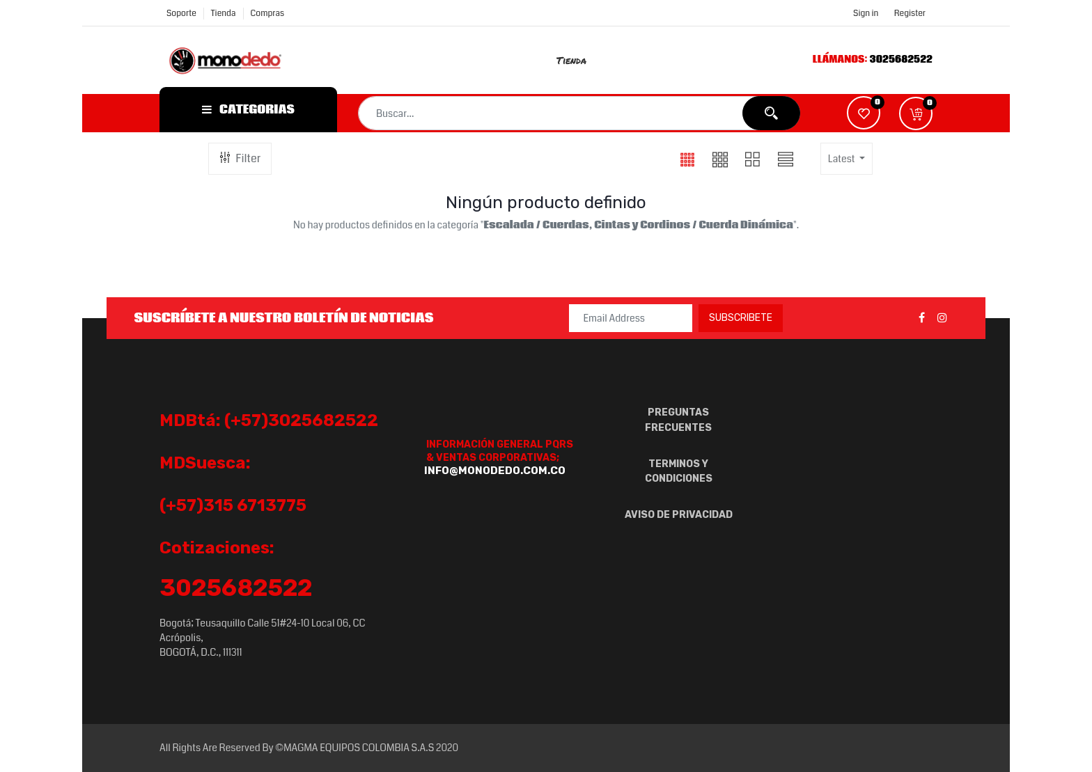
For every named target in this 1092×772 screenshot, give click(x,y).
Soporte (181, 13)
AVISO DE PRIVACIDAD (679, 515)
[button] (916, 113)
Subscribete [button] (740, 318)
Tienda (223, 13)
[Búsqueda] (771, 113)
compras (268, 13)
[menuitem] (579, 60)
